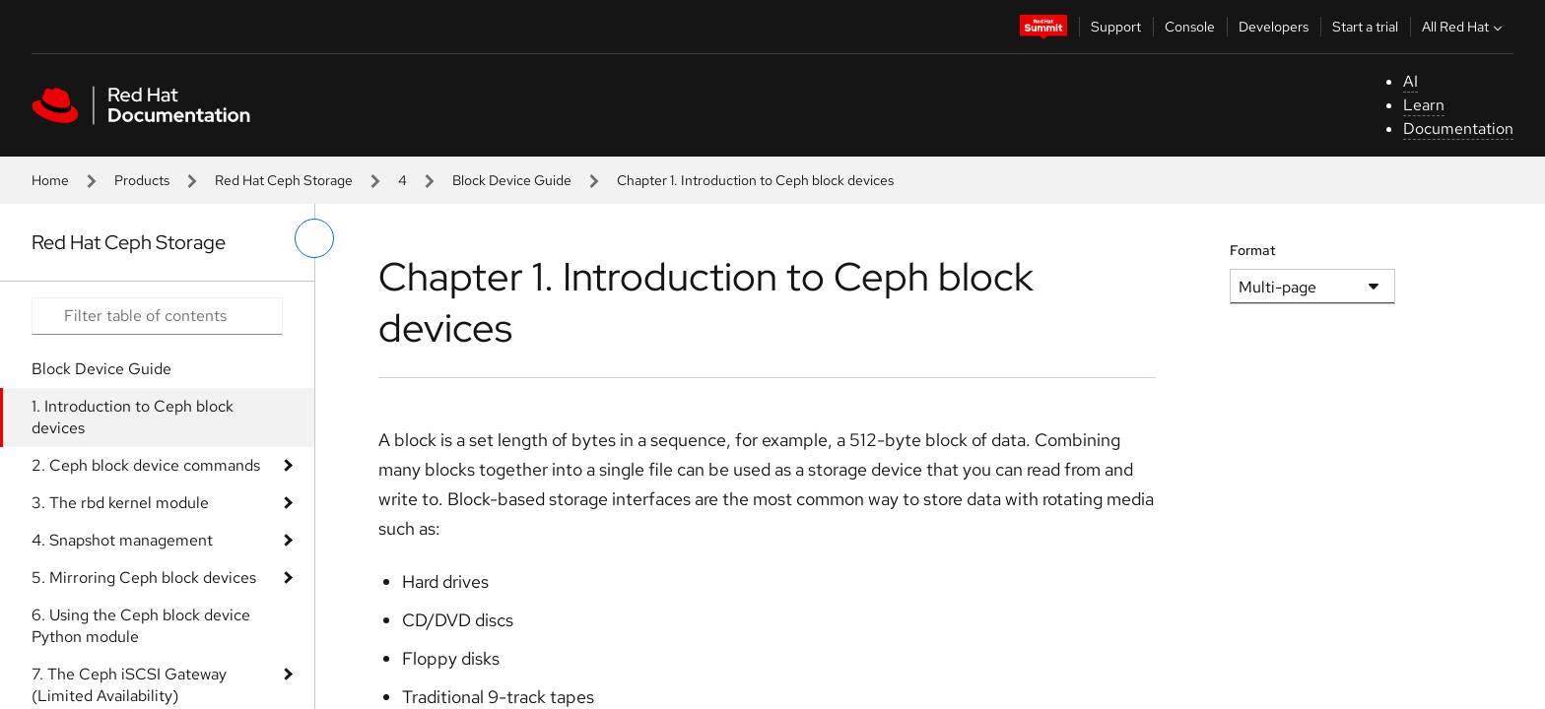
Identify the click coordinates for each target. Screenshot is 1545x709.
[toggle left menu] (314, 238)
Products (141, 180)
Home (50, 180)
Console (1190, 26)
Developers (1274, 26)
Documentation (1458, 128)
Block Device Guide (511, 180)
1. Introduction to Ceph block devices (133, 417)
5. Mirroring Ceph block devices (144, 577)
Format (1253, 250)
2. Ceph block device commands (146, 465)
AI (1410, 81)
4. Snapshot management (122, 540)
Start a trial (1365, 26)
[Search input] (157, 316)
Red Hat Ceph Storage (284, 180)
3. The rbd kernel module (120, 502)
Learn (1423, 105)
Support (1116, 26)
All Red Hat (1464, 26)
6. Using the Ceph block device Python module (141, 626)
